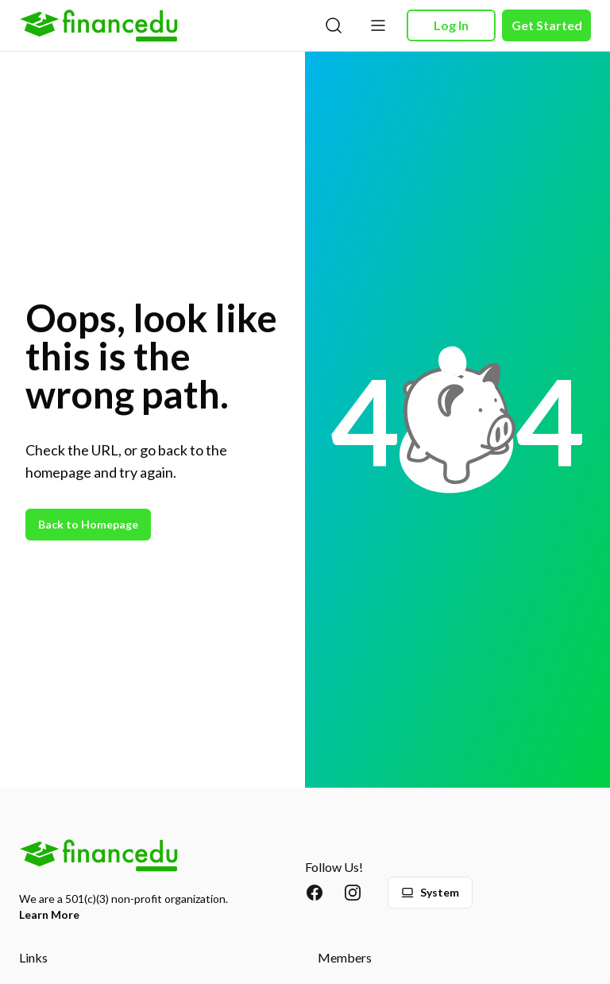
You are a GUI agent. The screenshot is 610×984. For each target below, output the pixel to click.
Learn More (49, 914)
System (430, 892)
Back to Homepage (88, 524)
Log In (451, 25)
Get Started (547, 25)
